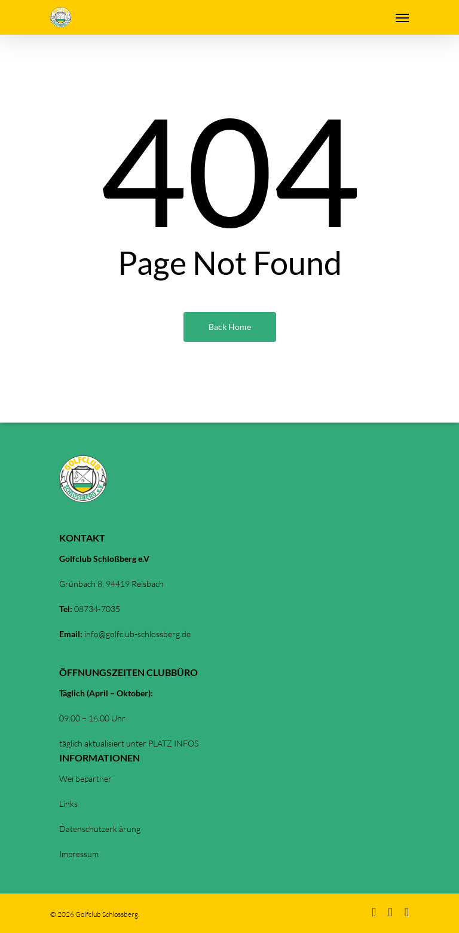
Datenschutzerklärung (99, 829)
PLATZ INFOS (173, 743)
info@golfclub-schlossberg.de (137, 634)
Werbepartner (85, 778)
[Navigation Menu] (402, 17)
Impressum (79, 854)
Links (68, 804)
